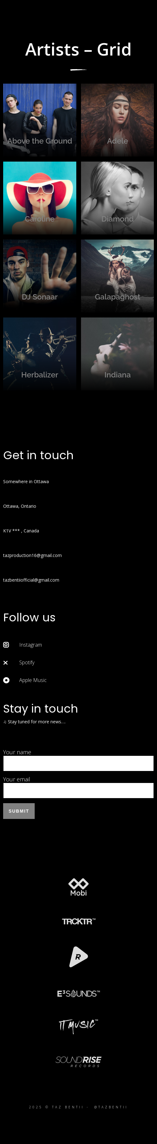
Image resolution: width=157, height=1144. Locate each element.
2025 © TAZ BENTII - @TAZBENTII (78, 1107)
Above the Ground (39, 120)
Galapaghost (117, 276)
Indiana (117, 354)
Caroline (39, 198)
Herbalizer (39, 354)
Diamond (117, 198)
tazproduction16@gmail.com (32, 555)
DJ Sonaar (39, 276)
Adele (117, 120)
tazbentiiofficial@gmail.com (31, 580)
